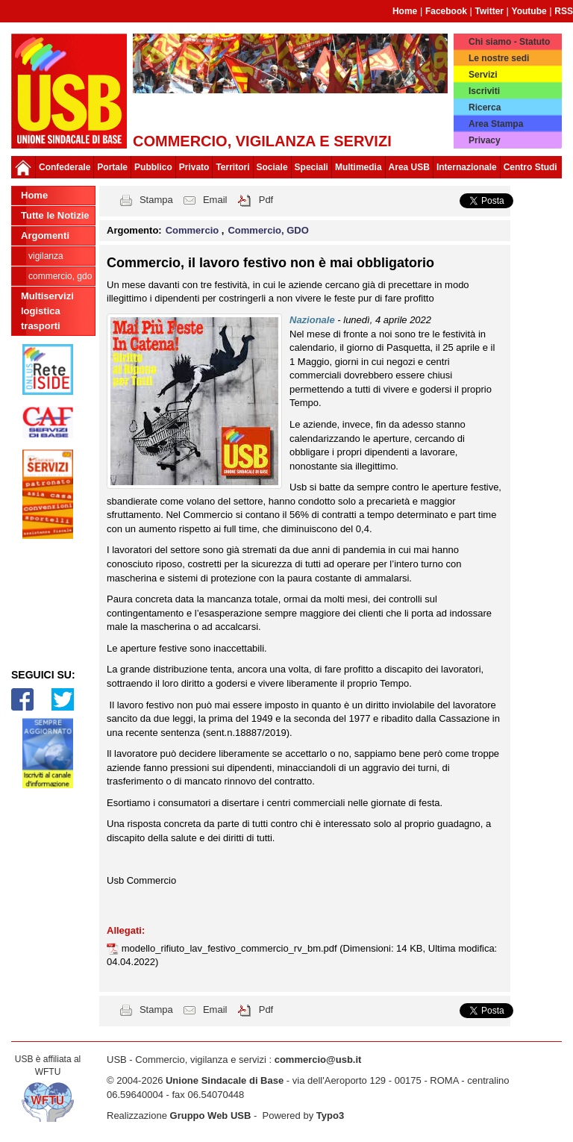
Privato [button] (194, 167)
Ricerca (485, 107)
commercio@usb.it (318, 1059)
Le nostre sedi (499, 58)
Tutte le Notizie (55, 215)
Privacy (485, 140)
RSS (563, 11)
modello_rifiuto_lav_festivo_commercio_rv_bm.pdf (231, 948)
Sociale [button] (272, 167)
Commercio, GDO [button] (268, 230)
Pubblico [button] (153, 167)
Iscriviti (484, 91)
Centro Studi (530, 167)
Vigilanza (45, 256)
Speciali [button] (311, 167)
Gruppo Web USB (210, 1115)
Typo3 (330, 1115)
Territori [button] (232, 167)
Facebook (446, 11)
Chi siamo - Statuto (509, 42)
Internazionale (466, 167)
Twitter (489, 11)
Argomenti (45, 235)
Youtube (529, 11)
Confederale (64, 167)
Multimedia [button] (358, 167)
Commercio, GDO (60, 276)
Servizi (483, 74)
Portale (112, 167)
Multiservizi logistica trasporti (47, 310)
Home (404, 11)
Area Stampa (496, 124)
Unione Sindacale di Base (225, 1080)
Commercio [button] (194, 230)
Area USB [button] (409, 167)
